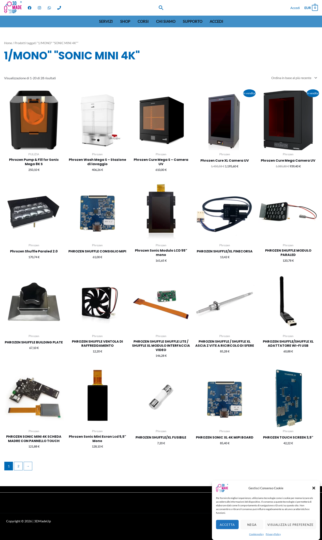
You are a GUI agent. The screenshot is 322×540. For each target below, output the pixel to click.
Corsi (143, 21)
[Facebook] (29, 8)
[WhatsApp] (49, 8)
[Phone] (59, 8)
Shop (125, 21)
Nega (251, 531)
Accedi (216, 21)
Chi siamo (165, 21)
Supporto (192, 21)
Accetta (227, 531)
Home (8, 43)
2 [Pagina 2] (18, 466)
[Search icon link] (161, 8)
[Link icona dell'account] (295, 7)
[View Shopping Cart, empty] (311, 7)
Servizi (106, 21)
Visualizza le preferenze (290, 531)
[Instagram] (39, 8)
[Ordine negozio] (293, 77)
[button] (314, 495)
